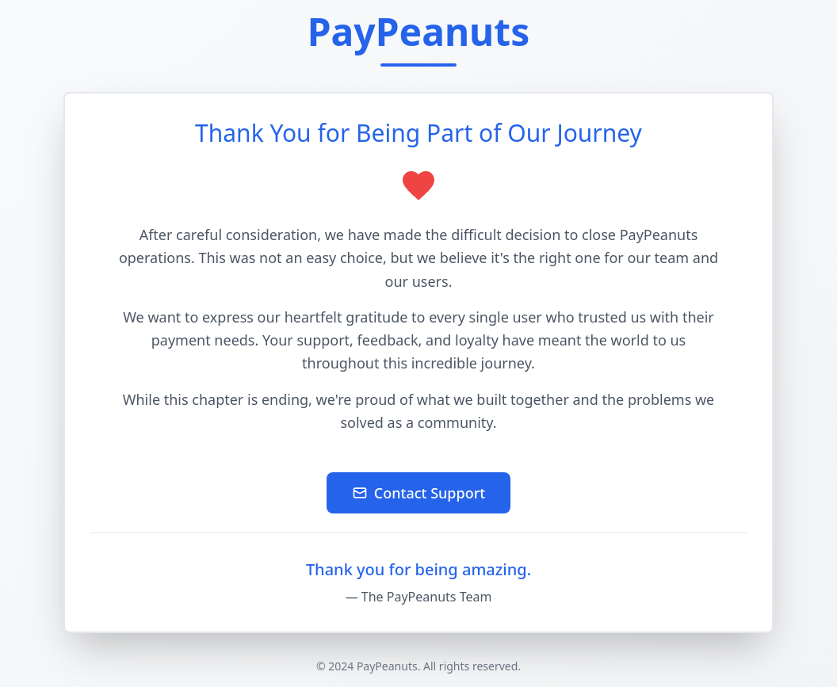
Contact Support (418, 492)
